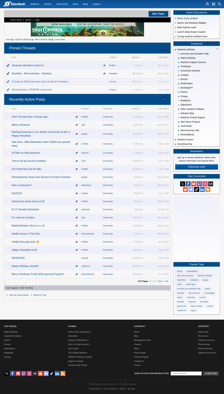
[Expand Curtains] (178, 75)
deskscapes (191, 284)
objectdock (181, 280)
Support (96, 4)
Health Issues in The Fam (26, 233)
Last (166, 281)
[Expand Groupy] (178, 96)
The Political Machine (77, 353)
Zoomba (112, 81)
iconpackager (209, 293)
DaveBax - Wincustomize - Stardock (31, 73)
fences (179, 271)
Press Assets (140, 353)
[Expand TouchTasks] (178, 126)
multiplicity (194, 280)
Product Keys (204, 344)
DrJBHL (112, 65)
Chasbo (84, 193)
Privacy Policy (95, 389)
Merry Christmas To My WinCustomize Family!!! (38, 274)
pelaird (84, 134)
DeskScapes (9, 348)
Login (37, 20)
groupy (205, 280)
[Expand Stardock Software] (175, 49)
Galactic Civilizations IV (78, 340)
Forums (137, 365)
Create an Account (206, 340)
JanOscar (85, 209)
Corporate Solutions (13, 336)
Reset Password (205, 348)
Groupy (7, 357)
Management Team (142, 340)
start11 (180, 297)
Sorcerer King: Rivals (77, 365)
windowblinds (192, 271)
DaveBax (113, 73)
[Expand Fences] (178, 92)
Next (160, 281)
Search (28, 20)
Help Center (203, 332)
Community (62, 4)
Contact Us (139, 361)
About (136, 332)
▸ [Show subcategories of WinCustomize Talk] (53, 39)
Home (8, 39)
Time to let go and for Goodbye (29, 161)
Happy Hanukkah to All (24, 250)
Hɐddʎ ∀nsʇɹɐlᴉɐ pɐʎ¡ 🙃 (25, 241)
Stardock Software (23, 39)
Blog (85, 4)
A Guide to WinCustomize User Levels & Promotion (40, 81)
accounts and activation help (189, 289)
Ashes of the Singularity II (79, 332)
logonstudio (182, 306)
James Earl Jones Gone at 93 (28, 201)
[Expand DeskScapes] (178, 84)
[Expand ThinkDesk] (178, 67)
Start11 (7, 340)
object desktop (197, 306)
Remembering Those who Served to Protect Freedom (41, 177)
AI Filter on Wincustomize (26, 153)
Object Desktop (11, 332)
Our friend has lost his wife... (27, 169)
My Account (203, 336)
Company (139, 326)
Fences (7, 344)
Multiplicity (8, 353)
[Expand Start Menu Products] (178, 122)
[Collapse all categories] (217, 48)
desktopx (180, 293)
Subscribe (211, 373)
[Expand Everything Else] (175, 144)
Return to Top (39, 295)
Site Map (131, 389)
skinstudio (191, 297)
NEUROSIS (18, 258)
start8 (179, 284)
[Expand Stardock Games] (175, 139)
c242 (83, 161)
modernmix (181, 310)
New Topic (158, 13)
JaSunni (85, 153)
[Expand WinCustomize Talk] (178, 130)
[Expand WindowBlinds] (178, 135)
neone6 (84, 258)
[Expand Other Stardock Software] (178, 109)
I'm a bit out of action (23, 217)
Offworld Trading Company (80, 357)
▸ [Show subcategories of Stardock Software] (32, 39)
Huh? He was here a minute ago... (30, 116)
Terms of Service (110, 389)
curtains (210, 306)
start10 (207, 289)
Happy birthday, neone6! (25, 266)
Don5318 (17, 193)
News (75, 4)
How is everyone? (21, 185)
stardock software (205, 276)
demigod (180, 302)
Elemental (72, 336)
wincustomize (194, 293)
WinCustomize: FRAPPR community (32, 89)
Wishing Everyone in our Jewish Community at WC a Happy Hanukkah (41, 134)
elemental (204, 302)
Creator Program (141, 357)
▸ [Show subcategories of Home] (13, 39)
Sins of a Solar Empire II (79, 344)
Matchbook (86, 185)
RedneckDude (87, 234)
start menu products (185, 276)
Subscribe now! (196, 167)
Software (34, 4)
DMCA (122, 389)
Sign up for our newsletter (152, 373)
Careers (137, 344)
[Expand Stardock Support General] (178, 62)
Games (47, 4)
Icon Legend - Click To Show (19, 288)
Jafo (83, 125)
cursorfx (202, 297)
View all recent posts (18, 295)
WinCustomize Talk (43, 39)
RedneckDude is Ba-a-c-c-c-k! (28, 225)
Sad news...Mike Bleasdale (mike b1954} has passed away (41, 144)
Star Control (73, 348)
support (193, 310)
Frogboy (112, 90)
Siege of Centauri (76, 361)
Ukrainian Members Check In (28, 65)
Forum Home (16, 20)
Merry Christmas (21, 125)
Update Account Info (207, 353)
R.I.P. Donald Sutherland (25, 209)
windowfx (192, 302)
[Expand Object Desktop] (178, 58)
